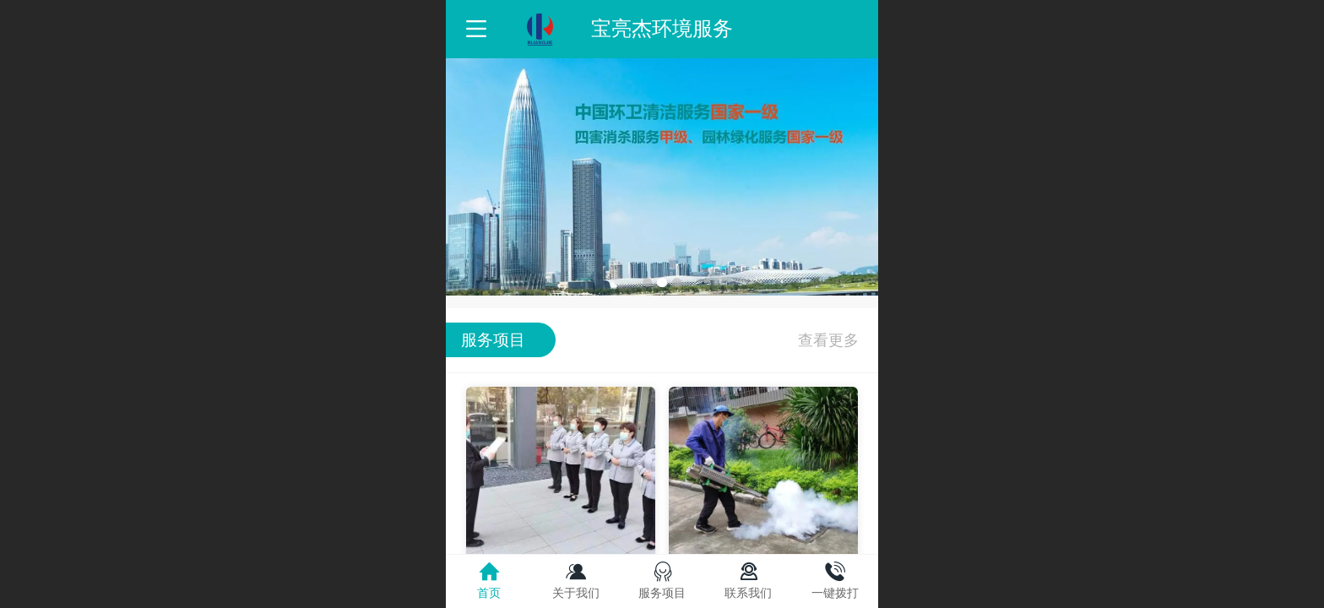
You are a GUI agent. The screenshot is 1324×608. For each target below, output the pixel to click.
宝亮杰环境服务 (662, 28)
